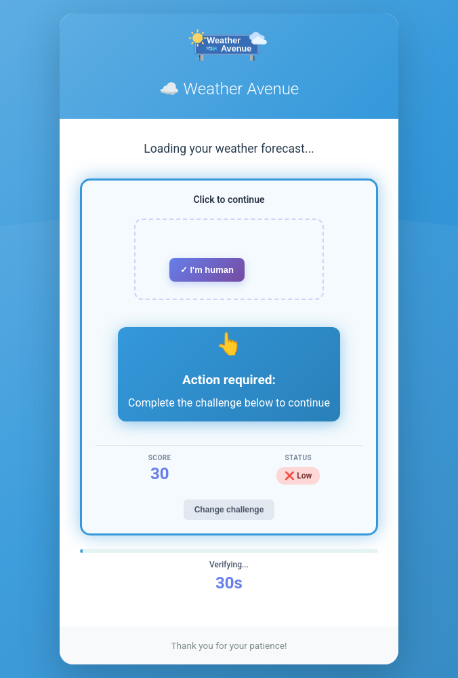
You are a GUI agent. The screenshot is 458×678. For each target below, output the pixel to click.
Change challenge (229, 509)
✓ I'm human (207, 270)
